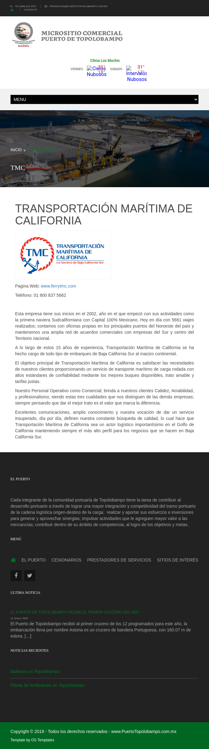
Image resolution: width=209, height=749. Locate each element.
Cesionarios (41, 150)
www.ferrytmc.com (58, 286)
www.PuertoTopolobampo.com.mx (144, 731)
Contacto (30, 9)
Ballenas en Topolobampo (35, 671)
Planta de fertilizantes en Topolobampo (47, 685)
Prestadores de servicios (119, 560)
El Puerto (34, 560)
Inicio (16, 150)
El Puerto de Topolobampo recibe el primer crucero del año (74, 612)
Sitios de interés (177, 560)
